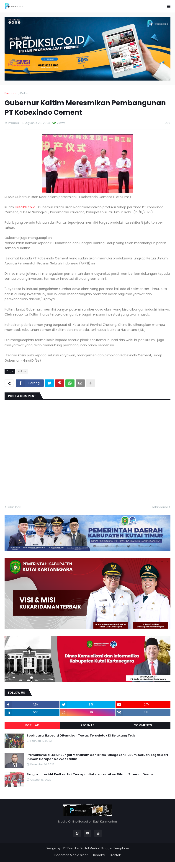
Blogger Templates (115, 848)
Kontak (116, 855)
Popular (32, 725)
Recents (87, 725)
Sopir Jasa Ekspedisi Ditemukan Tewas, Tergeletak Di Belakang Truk (81, 736)
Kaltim (24, 93)
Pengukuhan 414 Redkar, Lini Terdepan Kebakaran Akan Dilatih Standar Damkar (91, 774)
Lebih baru (14, 507)
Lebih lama (160, 507)
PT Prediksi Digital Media (81, 848)
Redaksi (99, 855)
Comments (143, 725)
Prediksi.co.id (25, 207)
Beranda (11, 93)
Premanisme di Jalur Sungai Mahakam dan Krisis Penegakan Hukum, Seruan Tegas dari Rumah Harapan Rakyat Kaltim (97, 757)
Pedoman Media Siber (71, 855)
